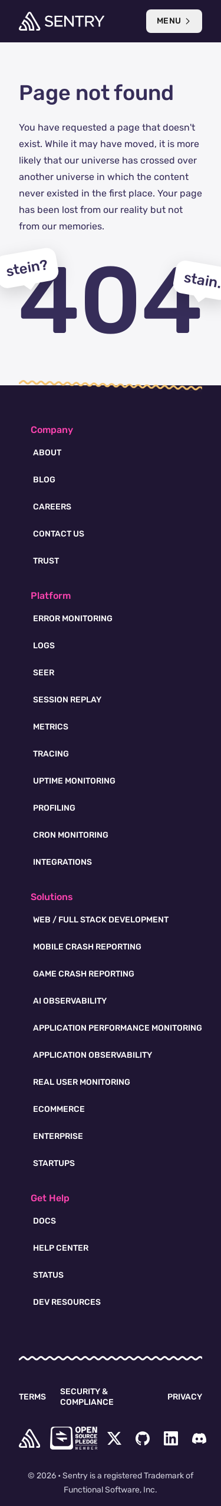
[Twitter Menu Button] (114, 1438)
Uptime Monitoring (74, 781)
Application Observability (92, 1055)
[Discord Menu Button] (199, 1438)
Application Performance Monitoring (117, 1028)
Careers (52, 507)
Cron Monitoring (70, 835)
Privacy (184, 1397)
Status (48, 1275)
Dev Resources (67, 1302)
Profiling (54, 808)
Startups (54, 1163)
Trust (46, 561)
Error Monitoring (73, 619)
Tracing (51, 754)
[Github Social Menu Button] (143, 1438)
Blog (44, 480)
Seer (43, 673)
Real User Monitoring (81, 1082)
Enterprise (58, 1136)
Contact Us (58, 534)
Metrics (50, 727)
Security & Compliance (87, 1397)
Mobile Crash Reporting (87, 947)
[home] (29, 1438)
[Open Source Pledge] (74, 1438)
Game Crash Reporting (83, 974)
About (47, 453)
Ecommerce (59, 1109)
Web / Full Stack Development (101, 920)
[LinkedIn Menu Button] (171, 1438)
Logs (44, 646)
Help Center (60, 1248)
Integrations (62, 862)
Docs (44, 1221)
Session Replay (67, 700)
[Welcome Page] (61, 21)
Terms (32, 1397)
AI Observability (70, 1001)
